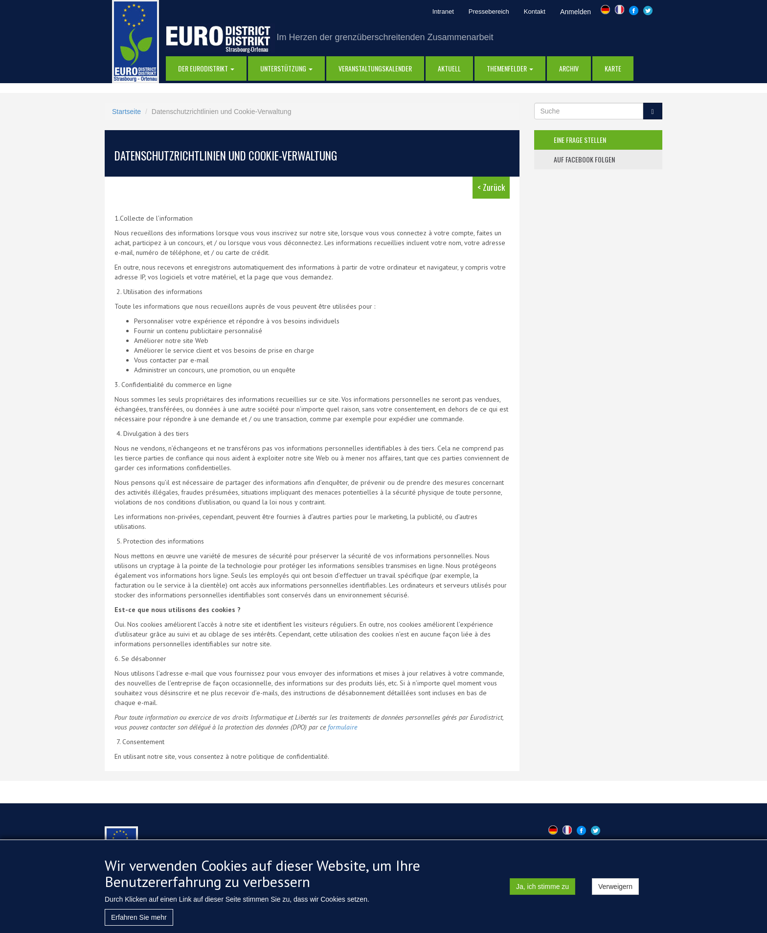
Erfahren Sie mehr (139, 922)
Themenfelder (510, 68)
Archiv (569, 68)
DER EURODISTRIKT (206, 68)
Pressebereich (489, 11)
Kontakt (534, 11)
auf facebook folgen (584, 159)
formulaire (342, 727)
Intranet (443, 11)
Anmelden (575, 12)
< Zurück (491, 187)
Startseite (126, 111)
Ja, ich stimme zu (542, 891)
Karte (613, 68)
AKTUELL (449, 68)
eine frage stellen (580, 140)
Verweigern (615, 891)
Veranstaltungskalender (375, 68)
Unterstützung (286, 68)
